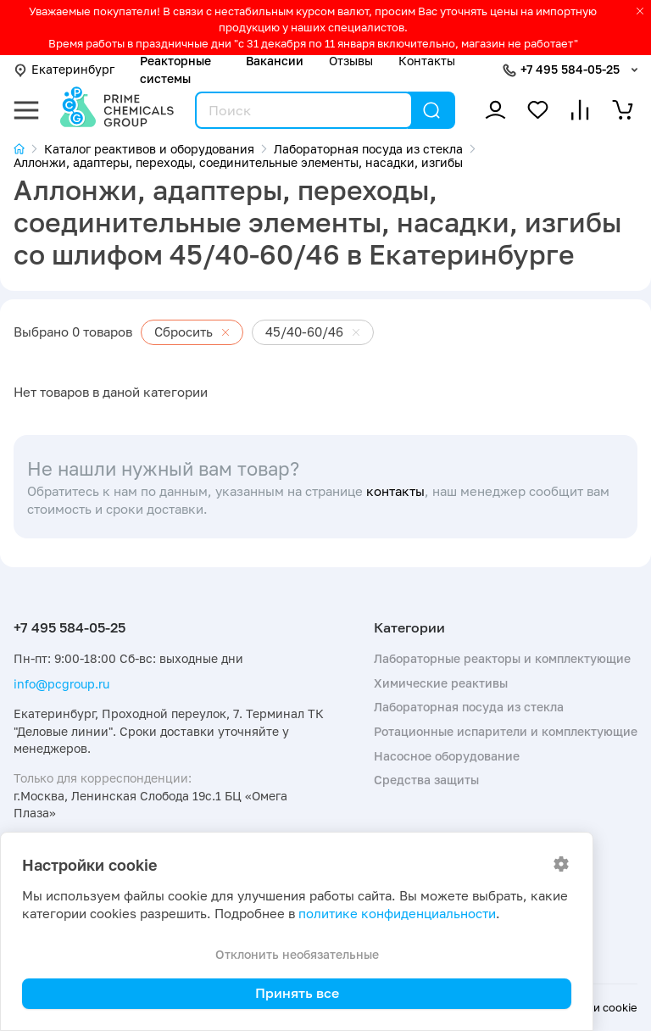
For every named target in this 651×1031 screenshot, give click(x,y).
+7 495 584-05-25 (570, 69)
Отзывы (351, 60)
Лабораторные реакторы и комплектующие (502, 658)
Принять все (297, 992)
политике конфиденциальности (397, 913)
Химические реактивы (441, 683)
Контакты (426, 60)
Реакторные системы (175, 69)
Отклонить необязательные (297, 954)
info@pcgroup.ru (61, 684)
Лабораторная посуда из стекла (469, 706)
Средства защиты (426, 779)
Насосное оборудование (447, 756)
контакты (395, 491)
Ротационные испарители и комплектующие (505, 731)
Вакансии (274, 60)
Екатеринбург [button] (64, 69)
